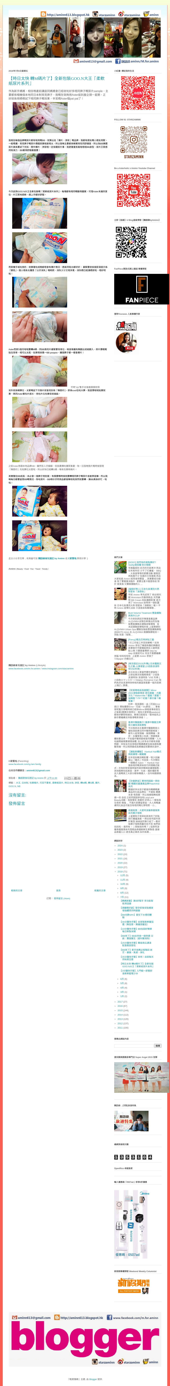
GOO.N (12, 786)
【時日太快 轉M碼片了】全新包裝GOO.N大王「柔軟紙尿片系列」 (137, 965)
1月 (122, 996)
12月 (123, 875)
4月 (122, 987)
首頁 (58, 890)
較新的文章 (16, 890)
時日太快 (69, 783)
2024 (120, 845)
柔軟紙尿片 (57, 783)
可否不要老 (45, 783)
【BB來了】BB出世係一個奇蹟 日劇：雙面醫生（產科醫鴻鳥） (136, 937)
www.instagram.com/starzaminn (57, 668)
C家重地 (72, 558)
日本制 (25, 783)
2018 (120, 871)
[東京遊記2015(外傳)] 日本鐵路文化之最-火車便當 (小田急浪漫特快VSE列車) (144, 666)
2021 (120, 858)
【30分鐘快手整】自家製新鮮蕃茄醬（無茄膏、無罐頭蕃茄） (136, 923)
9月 (122, 888)
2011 (120, 1027)
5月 (122, 983)
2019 (120, 867)
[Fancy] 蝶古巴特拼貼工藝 (141, 639)
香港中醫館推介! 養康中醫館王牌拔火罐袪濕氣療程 (144, 723)
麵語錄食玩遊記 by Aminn (51, 558)
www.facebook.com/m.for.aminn (24, 668)
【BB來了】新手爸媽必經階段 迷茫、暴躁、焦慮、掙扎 (136, 951)
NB (18, 786)
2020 (120, 863)
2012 (120, 1023)
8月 (122, 893)
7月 (122, 897)
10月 (123, 884)
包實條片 (34, 783)
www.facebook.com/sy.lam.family (25, 764)
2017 (120, 1001)
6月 (122, 979)
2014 (120, 1014)
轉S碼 (91, 783)
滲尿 (77, 783)
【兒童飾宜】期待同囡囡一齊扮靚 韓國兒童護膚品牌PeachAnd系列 (144, 784)
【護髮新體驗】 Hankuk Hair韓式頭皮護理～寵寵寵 (144, 753)
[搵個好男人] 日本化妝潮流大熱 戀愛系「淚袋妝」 (143, 590)
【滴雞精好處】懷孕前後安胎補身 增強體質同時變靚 (136, 909)
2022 (120, 854)
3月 (122, 992)
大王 (18, 783)
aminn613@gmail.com (38, 770)
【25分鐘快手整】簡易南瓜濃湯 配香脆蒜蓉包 (135, 944)
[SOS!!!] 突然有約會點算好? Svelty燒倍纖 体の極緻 (142, 563)
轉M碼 (83, 783)
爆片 (97, 783)
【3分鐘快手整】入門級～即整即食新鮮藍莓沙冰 (136, 972)
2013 (120, 1019)
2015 (120, 1010)
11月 (123, 880)
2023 (120, 850)
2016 (120, 1006)
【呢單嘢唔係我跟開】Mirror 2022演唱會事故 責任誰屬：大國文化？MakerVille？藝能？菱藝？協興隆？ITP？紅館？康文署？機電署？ (144, 695)
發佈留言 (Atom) (62, 898)
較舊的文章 (100, 890)
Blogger (93, 1379)
